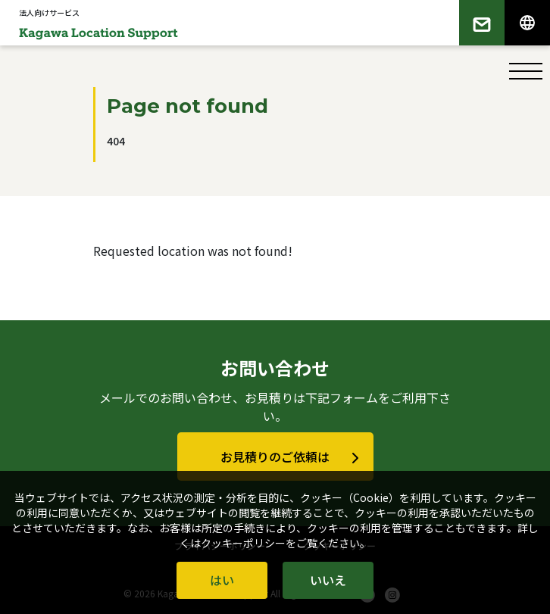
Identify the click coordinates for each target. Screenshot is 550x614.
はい (222, 580)
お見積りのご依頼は (275, 456)
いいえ (328, 580)
